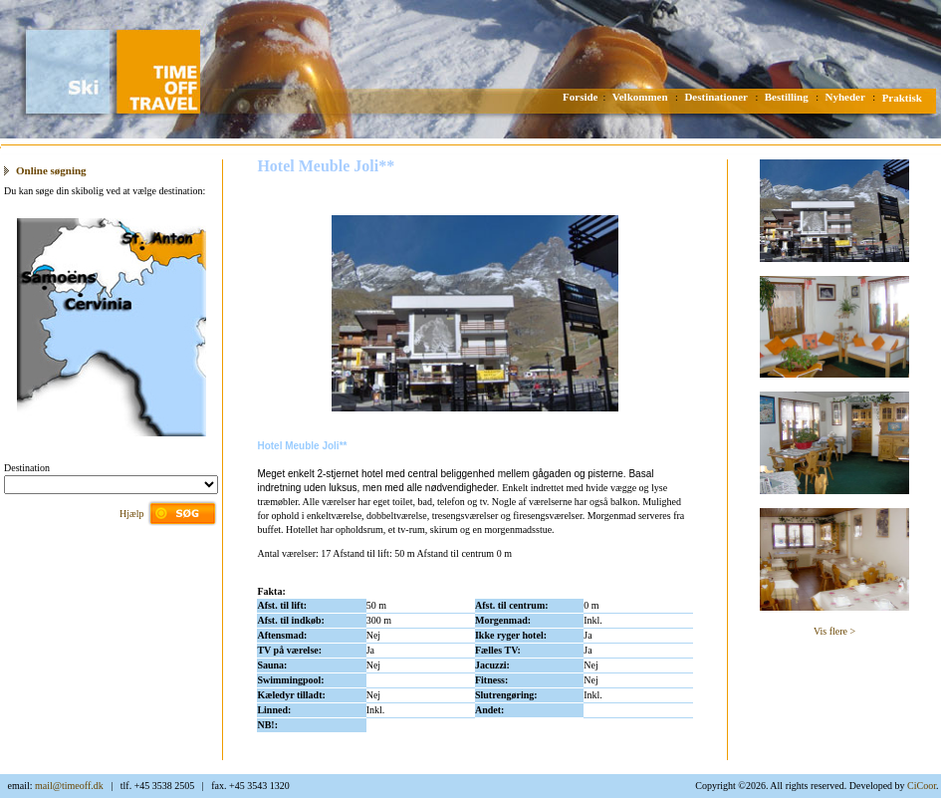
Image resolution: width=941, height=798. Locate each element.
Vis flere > (834, 631)
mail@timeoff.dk (69, 785)
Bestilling (787, 97)
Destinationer (716, 97)
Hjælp (131, 513)
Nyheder (845, 97)
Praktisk (902, 98)
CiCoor (921, 785)
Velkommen (640, 97)
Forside (580, 97)
